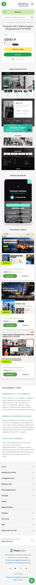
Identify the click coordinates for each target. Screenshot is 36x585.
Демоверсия (10, 276)
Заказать (18, 54)
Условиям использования (15, 563)
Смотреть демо (18, 49)
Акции (4, 501)
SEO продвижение (9, 490)
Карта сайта (18, 580)
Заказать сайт (24, 6)
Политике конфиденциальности (17, 560)
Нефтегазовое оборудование (13, 269)
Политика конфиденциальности (18, 577)
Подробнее (25, 276)
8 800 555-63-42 (23, 4)
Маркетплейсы (7, 507)
